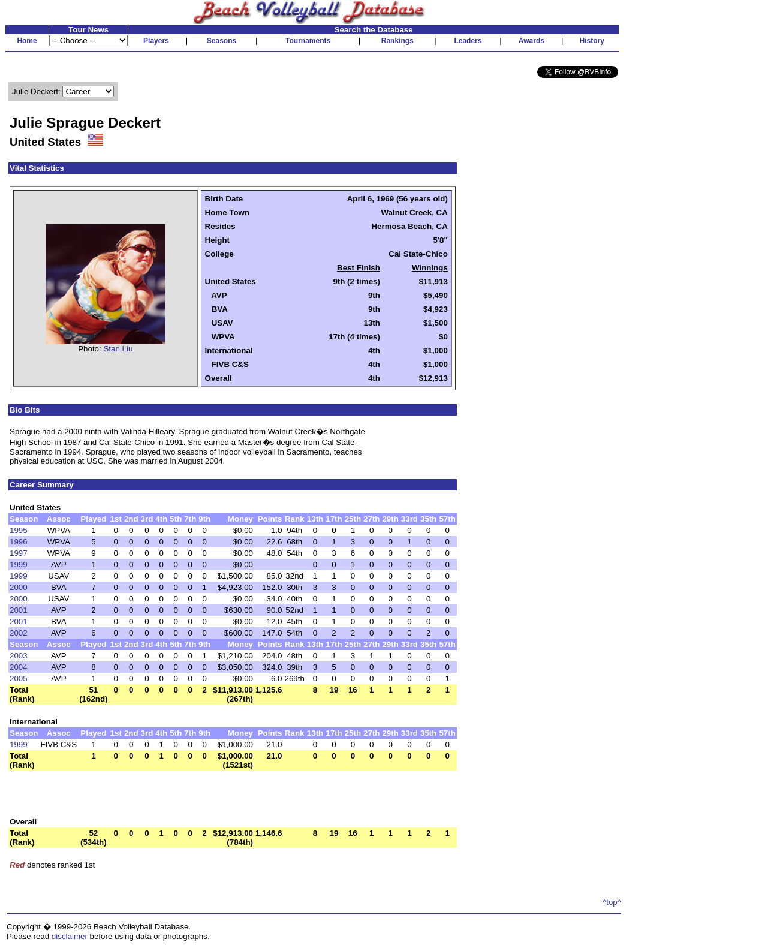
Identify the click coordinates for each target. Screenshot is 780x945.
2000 (19, 587)
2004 (19, 667)
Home (27, 41)
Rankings (397, 41)
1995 (19, 530)
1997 (19, 553)
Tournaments (307, 41)
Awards (531, 41)
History (592, 41)
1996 (19, 541)
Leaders (467, 41)
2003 (19, 655)
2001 (19, 610)
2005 (19, 678)
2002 (19, 632)
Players (156, 41)
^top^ (612, 902)
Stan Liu (117, 348)
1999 (19, 564)
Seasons (221, 41)
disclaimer (70, 936)
